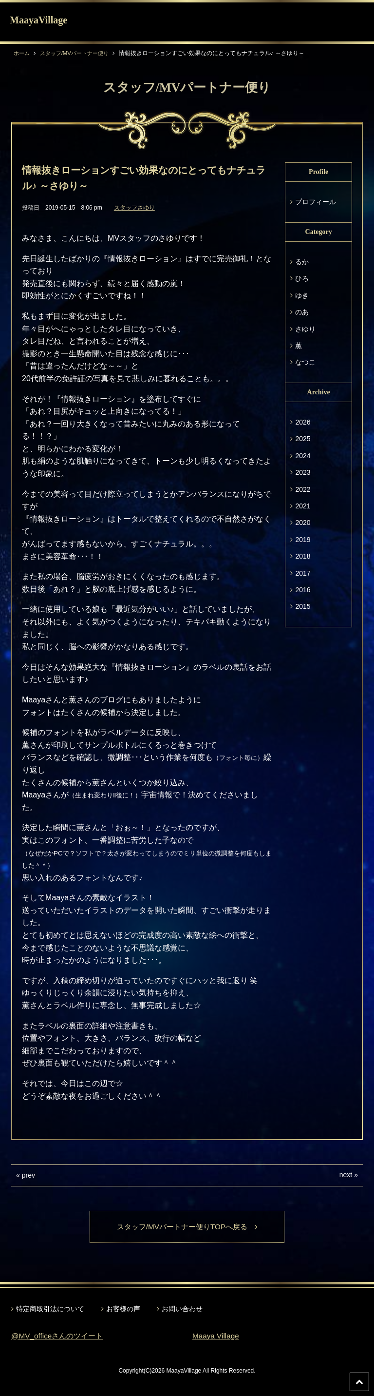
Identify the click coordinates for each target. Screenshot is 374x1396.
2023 (302, 472)
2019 (302, 539)
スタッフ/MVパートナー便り (78, 53)
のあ (302, 312)
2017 (302, 573)
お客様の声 (123, 1309)
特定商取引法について (50, 1309)
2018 (302, 556)
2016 (302, 590)
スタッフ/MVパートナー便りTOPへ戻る (187, 1227)
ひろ (302, 278)
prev (28, 1175)
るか (302, 262)
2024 (302, 456)
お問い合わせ (182, 1309)
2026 (302, 422)
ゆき (302, 295)
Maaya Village (216, 1336)
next (345, 1175)
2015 (302, 606)
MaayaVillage (38, 20)
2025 (302, 439)
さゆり (305, 329)
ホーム (22, 53)
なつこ (305, 362)
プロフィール (315, 202)
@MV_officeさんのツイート (59, 1336)
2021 (302, 506)
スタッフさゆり (134, 207)
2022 (302, 489)
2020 (302, 522)
